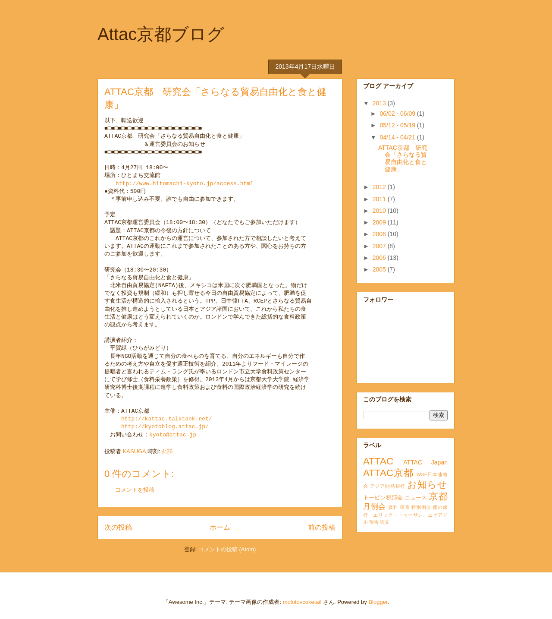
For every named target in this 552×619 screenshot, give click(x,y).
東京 (405, 507)
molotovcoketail (302, 602)
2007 (380, 246)
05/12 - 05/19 (398, 125)
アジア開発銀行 (387, 486)
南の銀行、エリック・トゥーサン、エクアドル (405, 515)
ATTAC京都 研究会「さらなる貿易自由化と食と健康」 (402, 158)
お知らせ (427, 484)
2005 (380, 269)
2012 (380, 186)
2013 (380, 103)
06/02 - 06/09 (398, 113)
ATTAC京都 (388, 472)
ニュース (416, 498)
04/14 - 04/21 (398, 137)
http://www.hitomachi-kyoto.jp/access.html (185, 184)
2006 (380, 257)
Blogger (377, 602)
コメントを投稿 (134, 489)
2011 (380, 199)
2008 (380, 234)
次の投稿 (118, 527)
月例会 (374, 506)
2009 (380, 222)
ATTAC (378, 461)
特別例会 (421, 507)
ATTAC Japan (425, 462)
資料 (393, 507)
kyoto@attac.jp (172, 435)
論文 (384, 521)
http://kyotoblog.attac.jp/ (165, 427)
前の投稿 (322, 527)
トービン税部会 (383, 498)
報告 (374, 521)
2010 (380, 210)
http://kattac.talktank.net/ (166, 419)
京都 (438, 496)
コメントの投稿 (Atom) (227, 549)
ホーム (220, 527)
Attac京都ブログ (160, 34)
